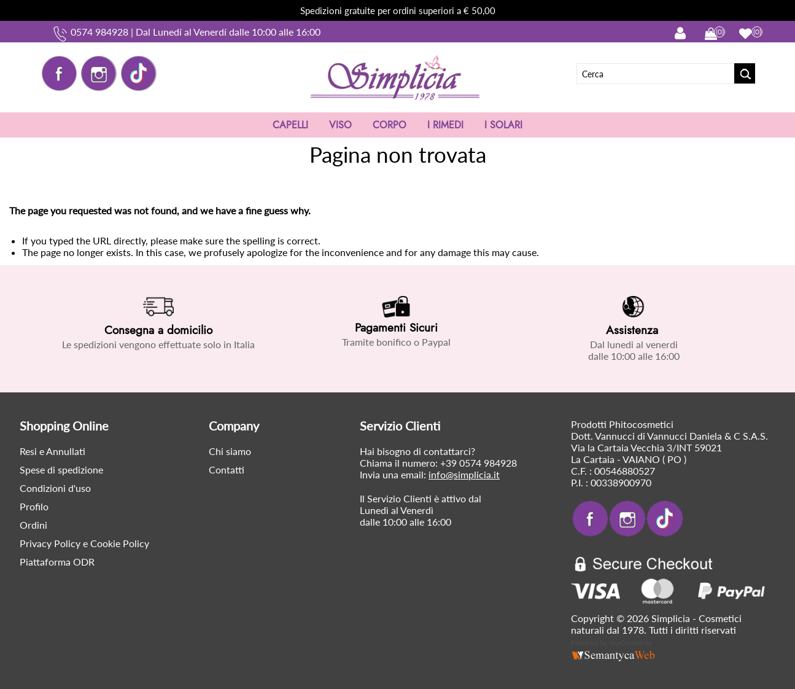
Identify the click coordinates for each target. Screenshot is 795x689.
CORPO (389, 125)
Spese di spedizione (61, 469)
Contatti (226, 469)
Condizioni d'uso (55, 488)
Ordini (33, 525)
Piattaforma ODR (57, 561)
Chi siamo (230, 451)
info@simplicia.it (464, 474)
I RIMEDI (445, 125)
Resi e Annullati (52, 451)
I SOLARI (503, 125)
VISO (340, 125)
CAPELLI (290, 125)
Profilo (34, 506)
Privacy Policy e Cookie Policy (84, 543)
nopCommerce (630, 643)
